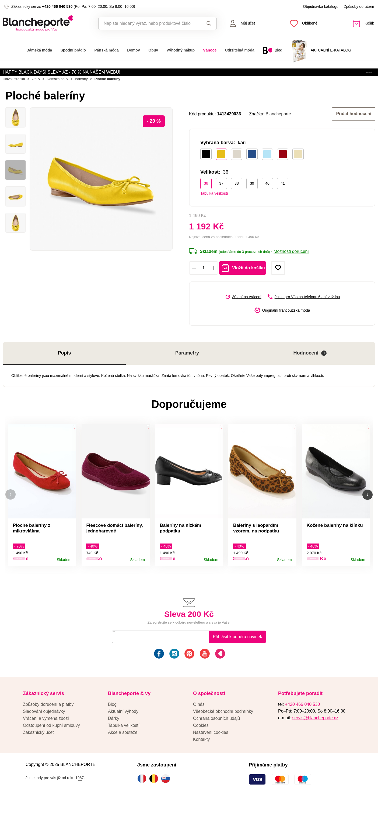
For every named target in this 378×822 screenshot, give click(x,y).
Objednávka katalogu (320, 6)
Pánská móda (106, 50)
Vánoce (209, 50)
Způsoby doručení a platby (48, 722)
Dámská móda (39, 50)
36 (206, 198)
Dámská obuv (57, 95)
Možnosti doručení (291, 266)
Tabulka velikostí (214, 208)
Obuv (153, 50)
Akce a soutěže (122, 750)
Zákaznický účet (38, 750)
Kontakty (201, 757)
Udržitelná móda (239, 50)
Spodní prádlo (73, 50)
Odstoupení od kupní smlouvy (51, 743)
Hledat (208, 23)
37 (221, 198)
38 (236, 198)
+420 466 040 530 (57, 6)
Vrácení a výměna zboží (46, 736)
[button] (10, 511)
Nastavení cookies (210, 750)
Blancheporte (278, 129)
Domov (133, 50)
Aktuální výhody (123, 729)
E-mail (122, 654)
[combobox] (149, 23)
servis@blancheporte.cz (315, 736)
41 (283, 198)
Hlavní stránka (14, 95)
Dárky (113, 736)
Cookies (201, 743)
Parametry (187, 368)
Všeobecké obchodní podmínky (223, 729)
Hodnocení (310, 368)
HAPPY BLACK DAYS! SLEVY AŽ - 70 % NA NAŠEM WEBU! (61, 76)
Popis (64, 368)
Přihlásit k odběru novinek (237, 654)
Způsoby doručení (359, 6)
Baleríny (81, 95)
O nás (199, 722)
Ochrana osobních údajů (216, 736)
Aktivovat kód (344, 77)
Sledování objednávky (44, 729)
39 (252, 198)
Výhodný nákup (180, 50)
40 (267, 198)
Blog (112, 722)
